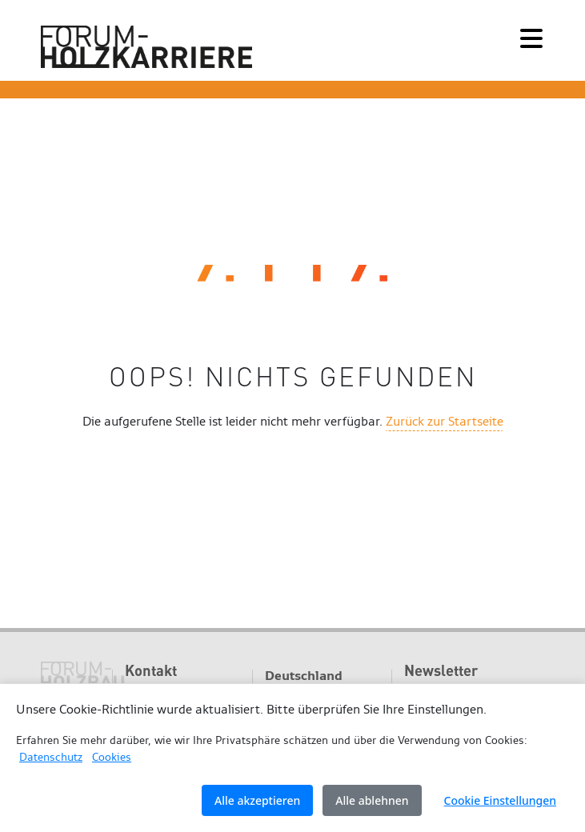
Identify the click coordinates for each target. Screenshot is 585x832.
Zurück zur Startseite (444, 421)
